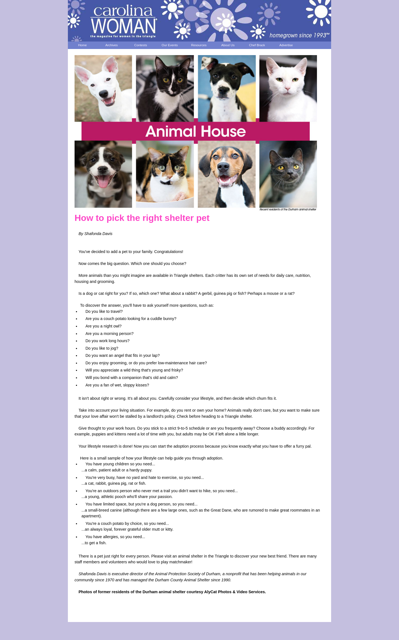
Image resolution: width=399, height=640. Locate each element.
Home (82, 45)
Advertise (286, 45)
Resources (199, 45)
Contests (140, 45)
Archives (111, 45)
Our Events (170, 45)
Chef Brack (257, 45)
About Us (228, 45)
